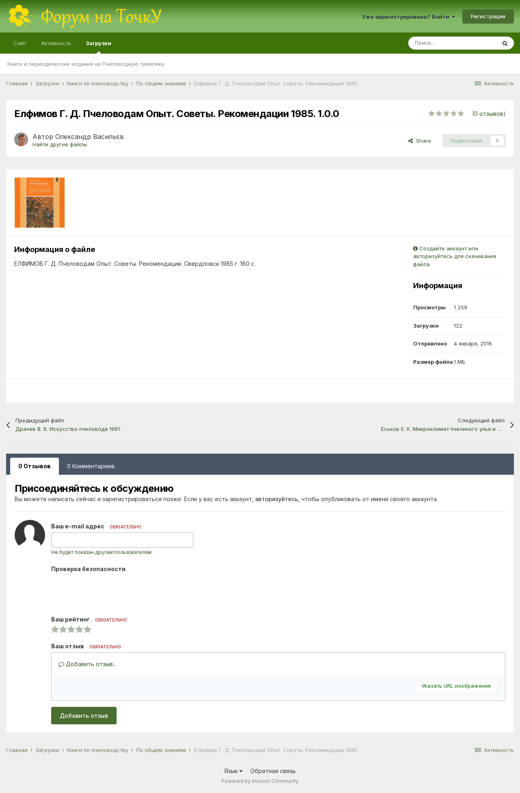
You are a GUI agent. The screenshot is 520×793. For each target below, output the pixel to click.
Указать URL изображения (456, 685)
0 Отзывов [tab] (34, 466)
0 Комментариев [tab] (91, 466)
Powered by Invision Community (260, 781)
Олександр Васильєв (89, 137)
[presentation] (113, 591)
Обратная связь (273, 770)
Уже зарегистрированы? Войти (408, 16)
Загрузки (98, 47)
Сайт (19, 43)
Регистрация (488, 16)
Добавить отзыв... (87, 663)
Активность (56, 43)
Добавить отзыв (84, 715)
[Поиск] (452, 43)
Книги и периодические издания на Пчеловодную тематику (86, 64)
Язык (233, 770)
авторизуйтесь (276, 498)
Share (419, 140)
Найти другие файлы (59, 144)
